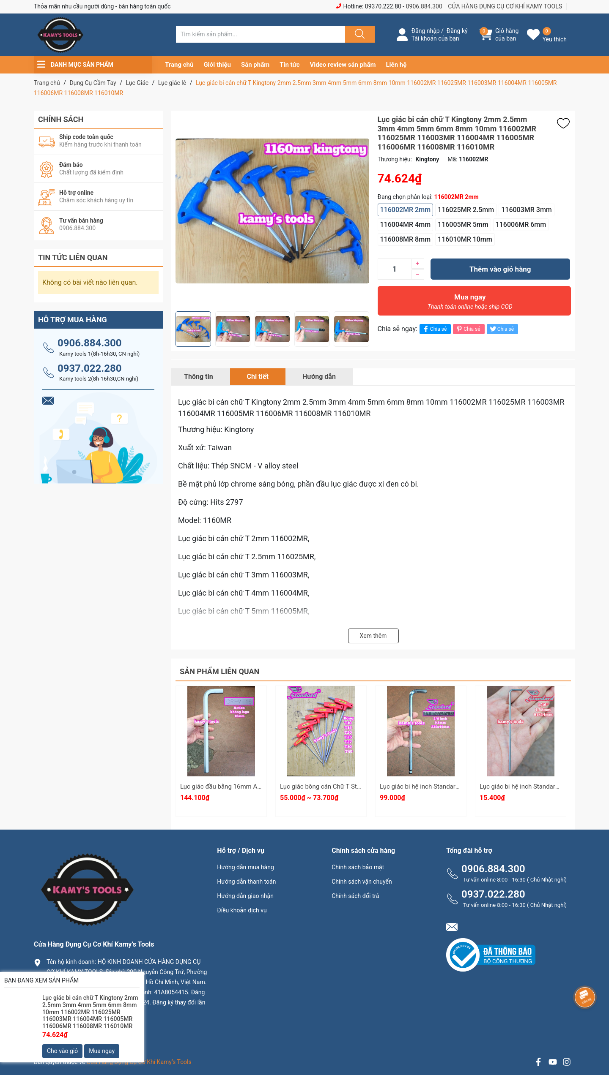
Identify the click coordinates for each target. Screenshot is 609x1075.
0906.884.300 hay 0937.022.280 (95, 1027)
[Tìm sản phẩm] (260, 34)
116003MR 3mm (526, 210)
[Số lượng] (394, 269)
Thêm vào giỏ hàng (500, 269)
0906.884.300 (424, 6)
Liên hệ (396, 64)
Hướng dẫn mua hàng (245, 867)
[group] (272, 211)
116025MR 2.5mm (466, 210)
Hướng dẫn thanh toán (246, 881)
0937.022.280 (90, 368)
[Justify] (358, 34)
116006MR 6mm (521, 224)
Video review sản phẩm (343, 64)
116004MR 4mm (405, 224)
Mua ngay (470, 304)
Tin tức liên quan (73, 257)
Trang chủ (179, 64)
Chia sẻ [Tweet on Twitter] (501, 329)
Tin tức (289, 64)
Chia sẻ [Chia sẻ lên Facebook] (434, 329)
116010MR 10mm (465, 239)
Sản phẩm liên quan (219, 671)
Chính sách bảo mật (358, 867)
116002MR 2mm (405, 210)
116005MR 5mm (463, 224)
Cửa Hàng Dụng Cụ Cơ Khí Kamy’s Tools (139, 1062)
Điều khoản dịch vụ (241, 910)
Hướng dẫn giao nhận (245, 896)
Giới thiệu (217, 64)
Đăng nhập (425, 30)
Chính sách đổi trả (355, 896)
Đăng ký (457, 30)
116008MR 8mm (405, 239)
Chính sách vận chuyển (362, 881)
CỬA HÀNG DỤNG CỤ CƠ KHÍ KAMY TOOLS (505, 6)
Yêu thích (555, 39)
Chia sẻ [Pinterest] (467, 329)
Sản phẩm (255, 64)
